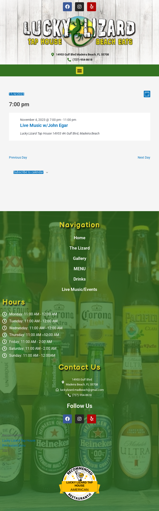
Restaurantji (79, 494)
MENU (80, 268)
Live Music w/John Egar (44, 125)
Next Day (144, 157)
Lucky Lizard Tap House (18, 440)
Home (79, 237)
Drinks (79, 279)
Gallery (79, 258)
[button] (79, 70)
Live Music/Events (79, 289)
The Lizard (79, 248)
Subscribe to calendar (28, 172)
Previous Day (18, 157)
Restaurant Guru (14, 445)
